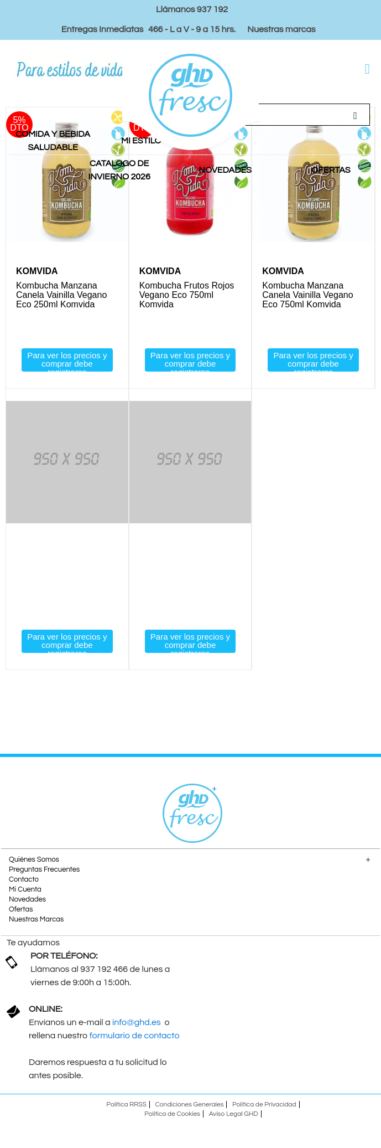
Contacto (24, 879)
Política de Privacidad (264, 1104)
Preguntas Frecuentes (44, 869)
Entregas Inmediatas (102, 29)
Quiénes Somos (34, 859)
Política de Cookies (172, 1114)
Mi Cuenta (25, 889)
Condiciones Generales (189, 1104)
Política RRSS (126, 1104)
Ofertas (21, 909)
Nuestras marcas (281, 29)
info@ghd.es (137, 1022)
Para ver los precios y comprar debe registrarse (67, 361)
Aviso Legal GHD (233, 1114)
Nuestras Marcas (36, 919)
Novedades (27, 899)
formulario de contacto (135, 1035)
